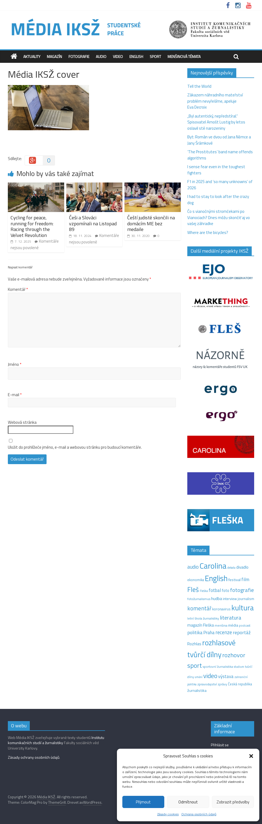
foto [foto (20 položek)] (225, 591)
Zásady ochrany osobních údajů (33, 757)
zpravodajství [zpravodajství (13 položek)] (207, 684)
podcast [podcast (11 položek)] (244, 625)
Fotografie (78, 56)
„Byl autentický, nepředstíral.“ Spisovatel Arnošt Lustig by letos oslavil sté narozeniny (216, 122)
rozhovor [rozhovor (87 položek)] (233, 655)
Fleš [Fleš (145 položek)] (193, 589)
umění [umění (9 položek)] (198, 677)
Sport (155, 56)
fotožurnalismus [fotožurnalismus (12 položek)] (198, 598)
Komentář (18, 289)
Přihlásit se (220, 745)
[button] (251, 756)
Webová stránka (22, 422)
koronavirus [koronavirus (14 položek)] (221, 609)
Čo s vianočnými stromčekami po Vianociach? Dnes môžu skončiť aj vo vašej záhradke (218, 217)
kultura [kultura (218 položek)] (242, 607)
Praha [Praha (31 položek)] (209, 632)
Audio (101, 56)
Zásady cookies (168, 814)
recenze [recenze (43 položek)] (223, 632)
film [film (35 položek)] (245, 579)
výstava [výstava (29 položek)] (226, 676)
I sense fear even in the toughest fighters (216, 170)
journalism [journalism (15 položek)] (246, 598)
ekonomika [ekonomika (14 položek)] (195, 579)
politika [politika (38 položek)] (194, 632)
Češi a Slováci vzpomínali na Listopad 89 (93, 223)
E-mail (15, 395)
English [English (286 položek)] (216, 578)
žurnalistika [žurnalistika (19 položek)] (197, 690)
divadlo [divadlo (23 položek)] (242, 567)
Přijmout (143, 802)
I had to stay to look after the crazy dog (218, 199)
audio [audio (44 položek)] (193, 567)
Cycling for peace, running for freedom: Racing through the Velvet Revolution (32, 226)
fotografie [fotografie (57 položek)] (242, 590)
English (136, 56)
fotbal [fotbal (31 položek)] (215, 590)
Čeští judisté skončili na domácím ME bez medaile (151, 223)
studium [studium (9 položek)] (239, 667)
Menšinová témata (184, 56)
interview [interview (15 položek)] (230, 598)
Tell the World (199, 86)
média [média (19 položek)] (233, 625)
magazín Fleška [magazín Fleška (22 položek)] (200, 625)
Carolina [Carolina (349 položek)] (213, 566)
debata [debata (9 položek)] (231, 567)
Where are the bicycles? (207, 232)
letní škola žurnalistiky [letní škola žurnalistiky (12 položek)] (203, 618)
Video (118, 56)
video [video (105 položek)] (210, 675)
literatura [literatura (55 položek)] (230, 618)
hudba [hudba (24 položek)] (216, 598)
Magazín (54, 56)
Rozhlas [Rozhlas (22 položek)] (194, 644)
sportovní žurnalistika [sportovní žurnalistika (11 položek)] (218, 666)
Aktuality (31, 56)
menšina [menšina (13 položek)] (221, 625)
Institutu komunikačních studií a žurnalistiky (56, 740)
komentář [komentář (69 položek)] (199, 608)
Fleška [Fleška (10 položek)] (204, 590)
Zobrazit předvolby (233, 802)
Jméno (14, 364)
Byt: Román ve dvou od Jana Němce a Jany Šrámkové (219, 140)
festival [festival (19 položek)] (234, 580)
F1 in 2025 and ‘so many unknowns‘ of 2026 (220, 184)
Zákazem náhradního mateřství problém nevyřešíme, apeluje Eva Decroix (215, 101)
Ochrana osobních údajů (198, 814)
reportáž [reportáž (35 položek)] (242, 632)
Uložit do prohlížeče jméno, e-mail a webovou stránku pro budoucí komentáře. (75, 447)
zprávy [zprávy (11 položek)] (222, 684)
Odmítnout (188, 802)
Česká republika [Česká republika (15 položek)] (240, 684)
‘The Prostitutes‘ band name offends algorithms (220, 155)
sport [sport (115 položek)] (194, 665)
